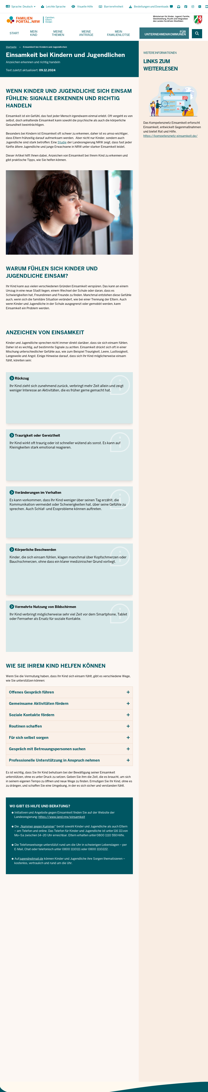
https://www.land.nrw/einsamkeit (61, 817)
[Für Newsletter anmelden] (179, 7)
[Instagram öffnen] (193, 7)
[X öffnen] (200, 7)
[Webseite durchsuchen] (197, 33)
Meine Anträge (86, 33)
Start (14, 33)
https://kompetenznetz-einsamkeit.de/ (170, 136)
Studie (62, 142)
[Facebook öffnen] (186, 7)
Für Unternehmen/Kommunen (165, 33)
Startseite (11, 47)
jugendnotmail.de (31, 859)
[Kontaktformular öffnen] (171, 7)
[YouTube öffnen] (206, 7)
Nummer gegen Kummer (38, 826)
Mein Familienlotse (118, 33)
